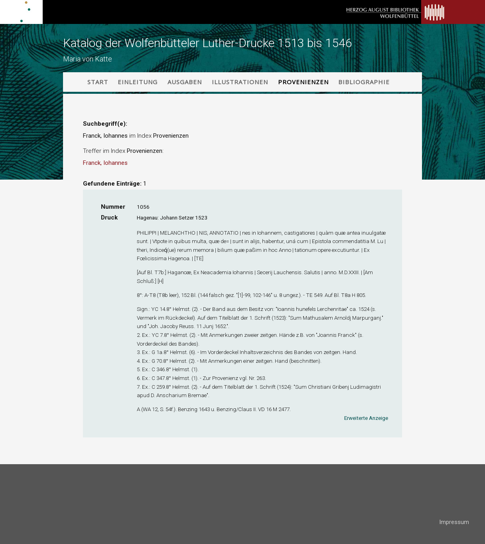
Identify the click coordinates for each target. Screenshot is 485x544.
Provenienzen (303, 82)
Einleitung (138, 82)
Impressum (454, 522)
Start (97, 82)
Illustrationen (240, 82)
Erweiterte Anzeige (366, 418)
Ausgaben (185, 82)
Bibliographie (364, 82)
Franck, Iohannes (105, 162)
